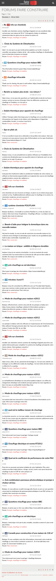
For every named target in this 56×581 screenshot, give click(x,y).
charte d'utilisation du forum (12, 573)
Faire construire (12, 142)
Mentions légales (24, 575)
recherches (45, 575)
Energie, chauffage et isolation (17, 37)
